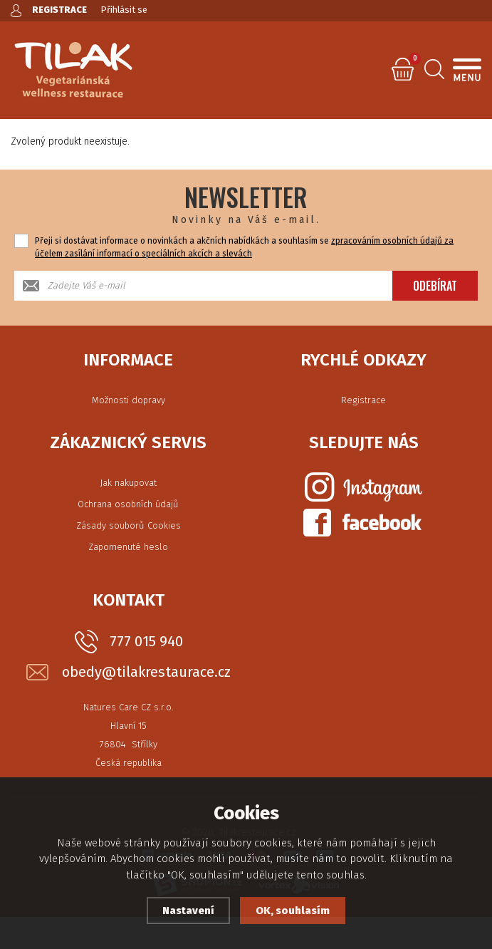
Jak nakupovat (128, 482)
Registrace (363, 400)
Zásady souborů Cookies (128, 525)
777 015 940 (146, 641)
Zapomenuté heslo (128, 546)
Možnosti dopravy (128, 400)
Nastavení (188, 910)
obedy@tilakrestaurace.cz (146, 672)
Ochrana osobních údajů (128, 504)
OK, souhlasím (293, 910)
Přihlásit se (124, 9)
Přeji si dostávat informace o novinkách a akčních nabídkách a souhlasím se (244, 247)
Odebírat (435, 285)
